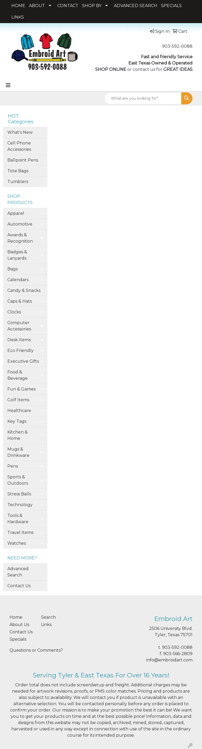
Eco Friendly (20, 350)
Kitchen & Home (17, 435)
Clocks (14, 311)
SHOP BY (92, 5)
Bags (12, 268)
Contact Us (19, 585)
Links (46, 624)
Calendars (17, 279)
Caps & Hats (19, 301)
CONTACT (67, 5)
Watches (16, 543)
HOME (18, 5)
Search (48, 617)
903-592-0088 (177, 46)
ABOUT (37, 5)
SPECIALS (171, 5)
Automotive (19, 224)
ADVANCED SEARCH (135, 5)
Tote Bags (17, 170)
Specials (17, 639)
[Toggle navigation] (8, 85)
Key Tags (16, 421)
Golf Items (18, 399)
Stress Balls (19, 493)
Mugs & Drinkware (18, 452)
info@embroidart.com (169, 659)
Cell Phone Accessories (19, 146)
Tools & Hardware (17, 518)
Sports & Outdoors (17, 480)
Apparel (15, 213)
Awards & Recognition (20, 238)
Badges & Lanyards (17, 255)
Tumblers (17, 181)
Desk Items (19, 339)
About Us (19, 624)
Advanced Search (18, 571)
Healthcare (19, 410)
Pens (12, 466)
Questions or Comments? (36, 650)
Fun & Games (21, 389)
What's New (20, 132)
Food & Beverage (17, 375)
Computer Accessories (19, 325)
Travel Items (20, 532)
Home (15, 617)
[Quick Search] (142, 98)
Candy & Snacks (24, 290)
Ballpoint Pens (22, 160)
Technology (20, 504)
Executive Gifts (23, 361)
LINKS (17, 17)
